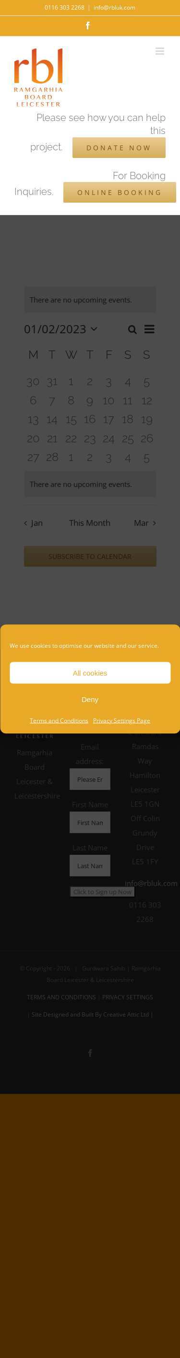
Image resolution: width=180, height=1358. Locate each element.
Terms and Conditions (59, 720)
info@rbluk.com (114, 7)
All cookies (90, 672)
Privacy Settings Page (121, 720)
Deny (90, 699)
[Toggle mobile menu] (161, 51)
